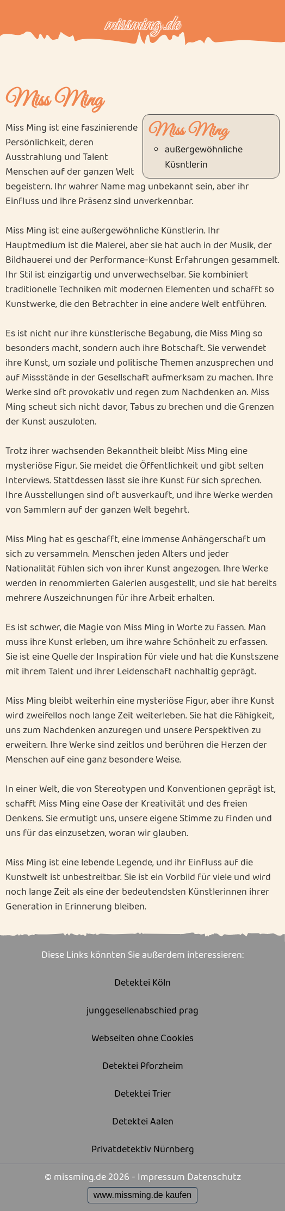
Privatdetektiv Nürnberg (142, 1149)
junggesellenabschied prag (142, 1011)
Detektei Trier (142, 1094)
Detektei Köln (142, 983)
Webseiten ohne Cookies (142, 1038)
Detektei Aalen (143, 1122)
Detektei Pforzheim (142, 1066)
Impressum (161, 1177)
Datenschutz (214, 1177)
